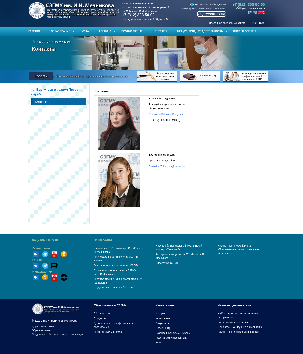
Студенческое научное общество (113, 287)
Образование (60, 31)
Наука (84, 31)
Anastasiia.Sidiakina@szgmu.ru (167, 114)
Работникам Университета (171, 337)
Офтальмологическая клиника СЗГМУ (116, 265)
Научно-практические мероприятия (238, 331)
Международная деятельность (200, 31)
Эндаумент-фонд (211, 14)
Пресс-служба (62, 41)
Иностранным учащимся (108, 331)
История (161, 313)
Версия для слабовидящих (208, 4)
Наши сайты (103, 240)
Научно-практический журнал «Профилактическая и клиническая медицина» (238, 249)
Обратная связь (41, 330)
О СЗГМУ (44, 41)
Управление (163, 318)
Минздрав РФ (42, 271)
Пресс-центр (163, 328)
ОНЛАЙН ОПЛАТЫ (244, 31)
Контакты (220, 8)
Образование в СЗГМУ (110, 305)
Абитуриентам (102, 313)
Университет (41, 248)
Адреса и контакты (43, 326)
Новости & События (202, 8)
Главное (34, 31)
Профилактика (132, 31)
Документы (162, 323)
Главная (185, 8)
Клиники (38, 260)
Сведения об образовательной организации (58, 334)
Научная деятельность (234, 305)
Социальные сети (45, 240)
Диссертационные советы (233, 322)
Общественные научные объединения (240, 327)
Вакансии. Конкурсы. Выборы (173, 332)
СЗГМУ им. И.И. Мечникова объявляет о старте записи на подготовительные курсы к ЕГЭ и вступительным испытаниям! (110, 76)
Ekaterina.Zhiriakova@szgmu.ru (167, 166)
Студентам (100, 318)
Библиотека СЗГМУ (167, 262)
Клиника (105, 31)
